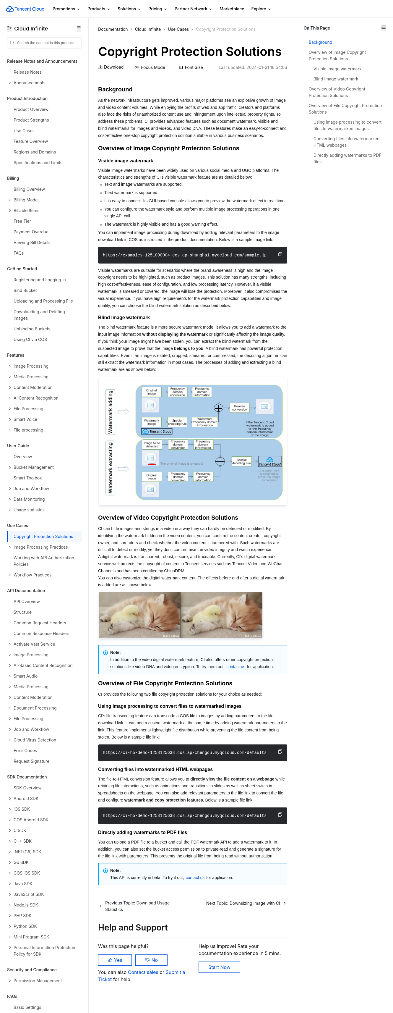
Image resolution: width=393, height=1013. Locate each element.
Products (99, 9)
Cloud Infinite (148, 29)
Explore (261, 9)
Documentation (113, 29)
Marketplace (232, 8)
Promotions (66, 9)
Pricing (158, 9)
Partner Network (193, 9)
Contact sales (144, 983)
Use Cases (178, 29)
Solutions (129, 9)
